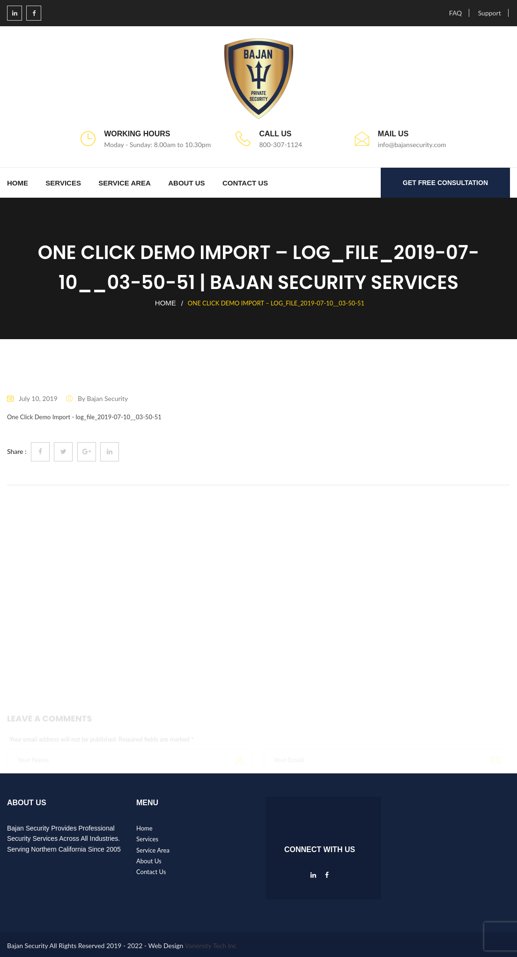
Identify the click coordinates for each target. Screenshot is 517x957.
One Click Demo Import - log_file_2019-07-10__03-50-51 (84, 417)
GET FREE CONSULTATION (445, 182)
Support (489, 13)
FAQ (455, 13)
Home (17, 183)
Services (63, 183)
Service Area (124, 183)
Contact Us (245, 183)
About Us (186, 183)
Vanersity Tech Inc (211, 946)
